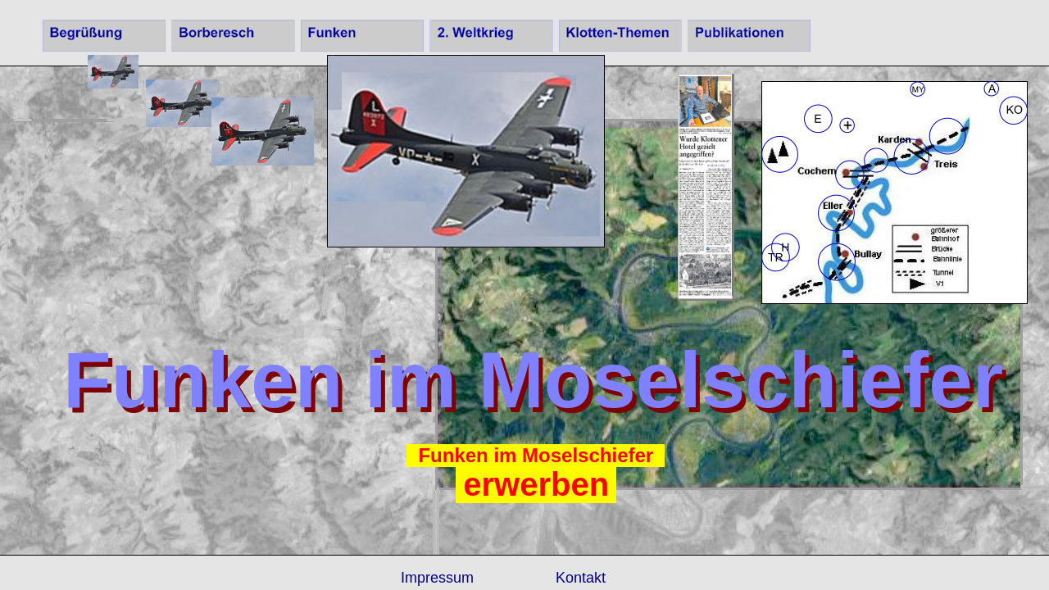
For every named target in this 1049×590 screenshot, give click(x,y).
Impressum (437, 578)
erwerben (536, 484)
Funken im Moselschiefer (535, 455)
